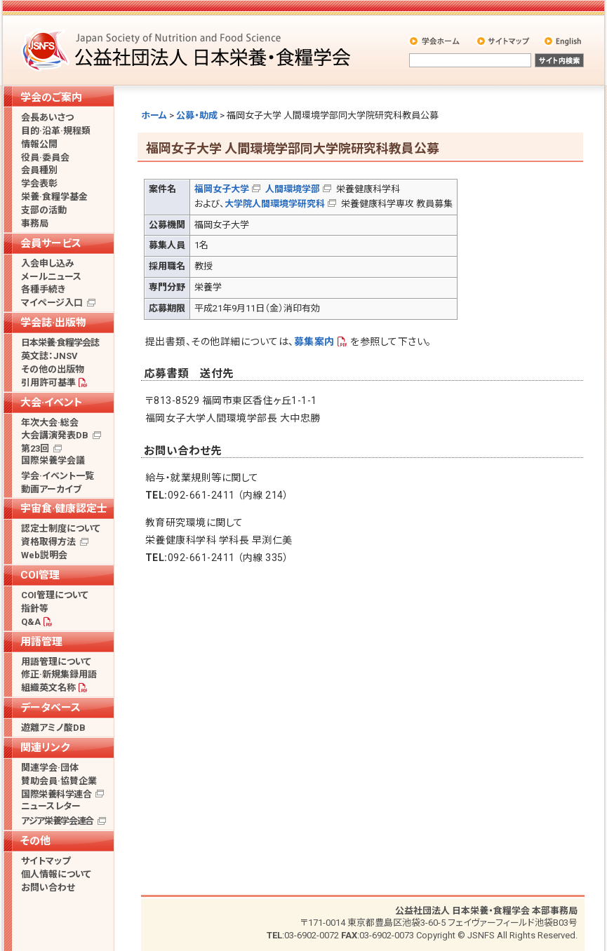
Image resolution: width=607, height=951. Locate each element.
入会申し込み (47, 263)
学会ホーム (435, 40)
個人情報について (56, 874)
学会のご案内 (51, 97)
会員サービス (50, 243)
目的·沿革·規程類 (56, 131)
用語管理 (41, 641)
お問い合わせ (48, 887)
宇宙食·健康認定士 (63, 508)
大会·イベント (51, 402)
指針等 (34, 608)
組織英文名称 (48, 687)
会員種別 (39, 170)
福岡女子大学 (221, 189)
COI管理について (54, 595)
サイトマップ (504, 40)
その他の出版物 (52, 369)
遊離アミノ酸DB (53, 727)
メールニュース (51, 276)
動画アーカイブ (51, 489)
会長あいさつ (47, 117)
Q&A (31, 621)
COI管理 (40, 575)
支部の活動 (44, 210)
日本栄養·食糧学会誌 (60, 342)
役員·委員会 (45, 157)
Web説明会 (44, 555)
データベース (50, 707)
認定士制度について (60, 528)
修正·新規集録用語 (59, 674)
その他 (35, 841)
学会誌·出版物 (53, 322)
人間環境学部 (292, 189)
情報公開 (39, 144)
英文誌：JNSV (49, 356)
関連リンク (44, 747)
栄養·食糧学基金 (54, 196)
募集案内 (314, 341)
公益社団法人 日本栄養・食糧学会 (188, 49)
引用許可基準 (48, 382)
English (563, 40)
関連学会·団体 (50, 767)
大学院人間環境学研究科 (275, 203)
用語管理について (56, 661)
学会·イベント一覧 (57, 476)
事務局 (34, 223)
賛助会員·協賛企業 (59, 781)
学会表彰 (39, 183)
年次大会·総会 (50, 422)
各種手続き (43, 289)
